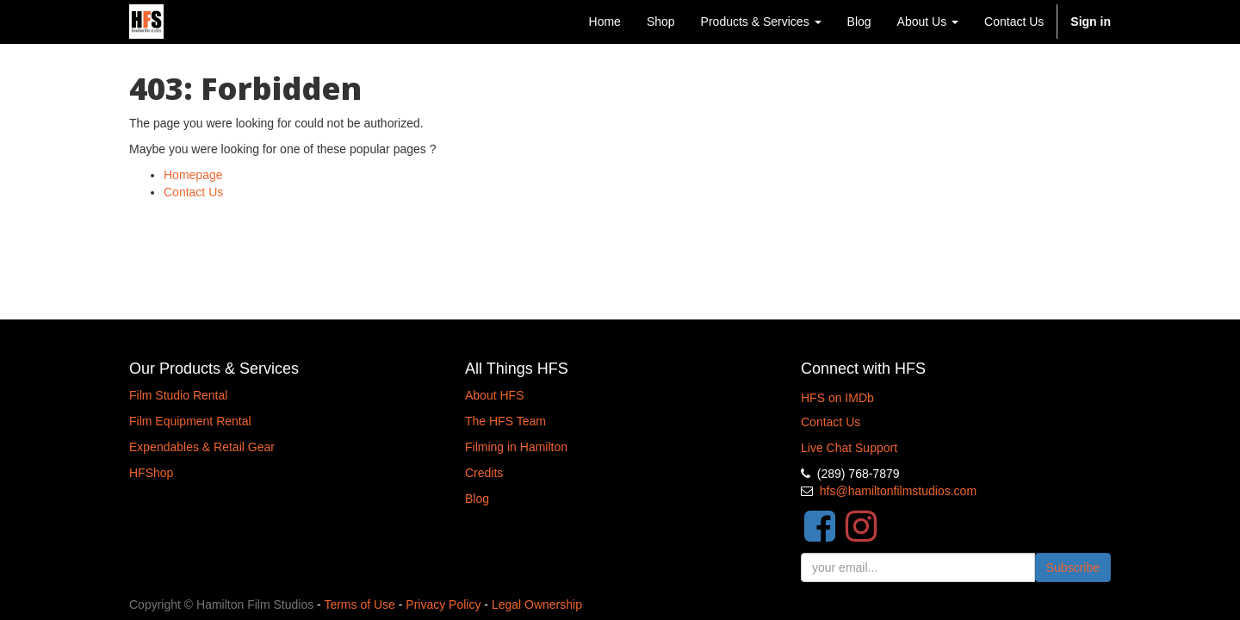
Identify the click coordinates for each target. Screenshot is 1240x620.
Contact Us (193, 192)
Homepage (193, 175)
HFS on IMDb (837, 398)
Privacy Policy (443, 604)
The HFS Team (505, 421)
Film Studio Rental (178, 395)
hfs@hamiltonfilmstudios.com (898, 491)
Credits (484, 473)
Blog (477, 498)
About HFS (494, 395)
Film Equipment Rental (190, 421)
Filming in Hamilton (516, 447)
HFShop (151, 473)
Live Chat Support (849, 448)
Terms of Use (359, 604)
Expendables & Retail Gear (202, 447)
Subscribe (1073, 567)
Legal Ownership (537, 604)
